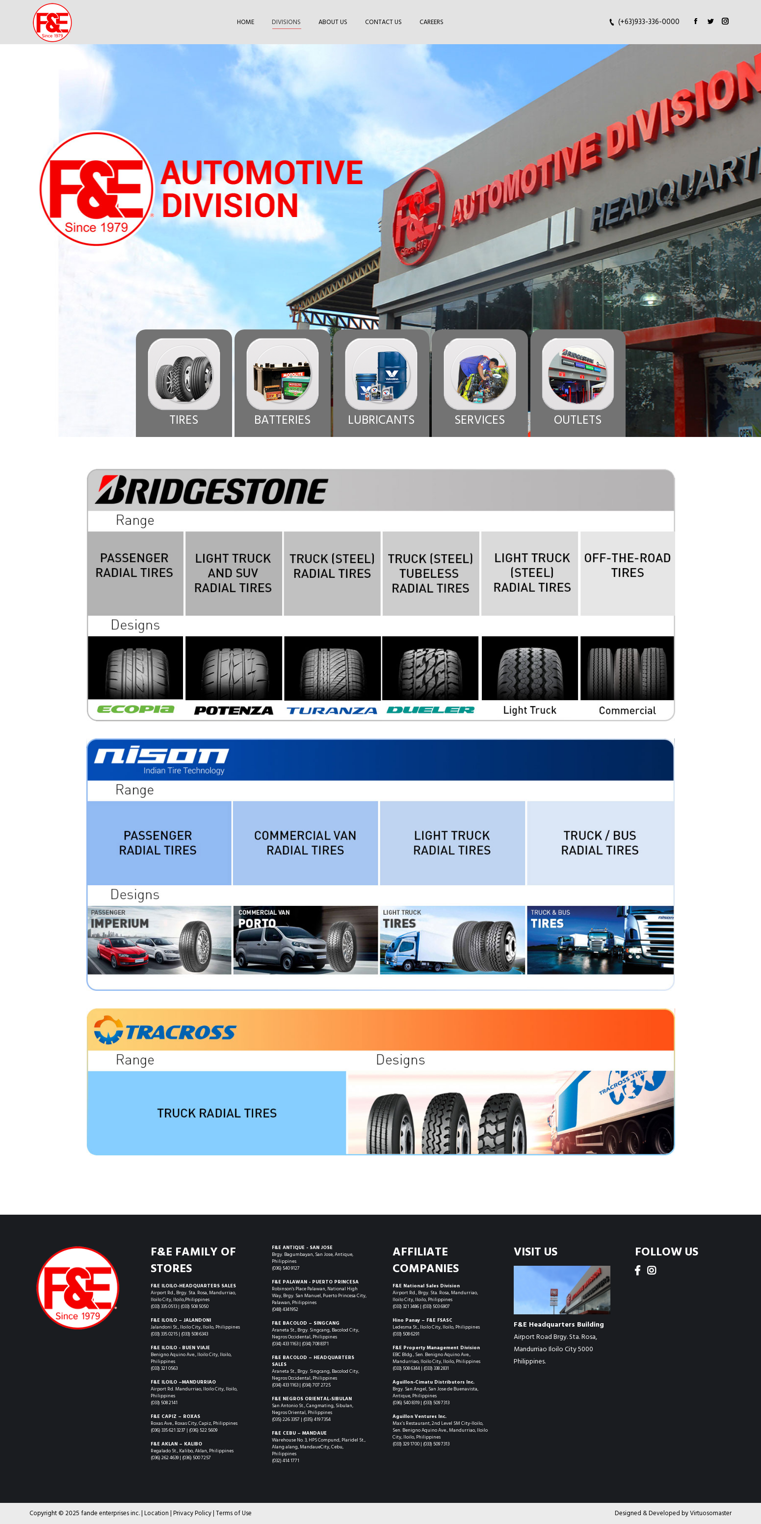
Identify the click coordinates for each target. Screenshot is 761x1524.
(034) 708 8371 (315, 1344)
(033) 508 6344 (407, 1368)
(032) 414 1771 (285, 1461)
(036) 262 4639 (165, 1458)
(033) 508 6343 (194, 1334)
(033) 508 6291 (406, 1334)
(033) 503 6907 (436, 1306)
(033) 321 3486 (406, 1306)
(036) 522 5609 (203, 1430)
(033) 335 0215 (165, 1334)
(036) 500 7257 (196, 1458)
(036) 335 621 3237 (168, 1430)
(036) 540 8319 (406, 1403)
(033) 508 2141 (164, 1403)
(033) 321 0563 (164, 1368)
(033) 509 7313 (436, 1403)
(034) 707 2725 (316, 1385)
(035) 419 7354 (317, 1419)
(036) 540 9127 (286, 1268)
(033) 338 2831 (436, 1368)
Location (156, 1513)
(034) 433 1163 (285, 1344)
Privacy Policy (192, 1513)
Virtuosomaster (711, 1513)
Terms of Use (234, 1513)
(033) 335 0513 (164, 1306)
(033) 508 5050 (195, 1306)
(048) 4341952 (285, 1309)
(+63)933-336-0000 (649, 22)
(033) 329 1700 (406, 1444)
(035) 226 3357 (286, 1419)
